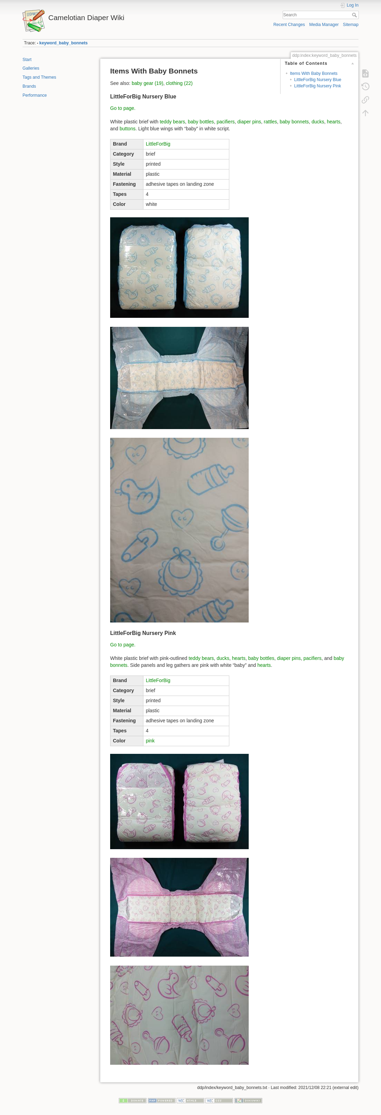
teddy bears (172, 121)
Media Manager (324, 24)
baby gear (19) (147, 83)
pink (150, 740)
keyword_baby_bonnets (63, 43)
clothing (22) (179, 83)
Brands (29, 86)
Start (27, 59)
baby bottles (201, 121)
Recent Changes (289, 24)
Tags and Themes (39, 77)
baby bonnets (294, 121)
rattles (270, 121)
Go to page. (122, 108)
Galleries (31, 68)
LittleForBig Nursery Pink (317, 86)
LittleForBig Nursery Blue (317, 79)
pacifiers (225, 121)
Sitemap (350, 24)
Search (355, 14)
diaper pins (249, 121)
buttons (127, 128)
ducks (317, 121)
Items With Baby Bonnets (314, 73)
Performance (35, 95)
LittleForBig (158, 144)
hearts (333, 121)
